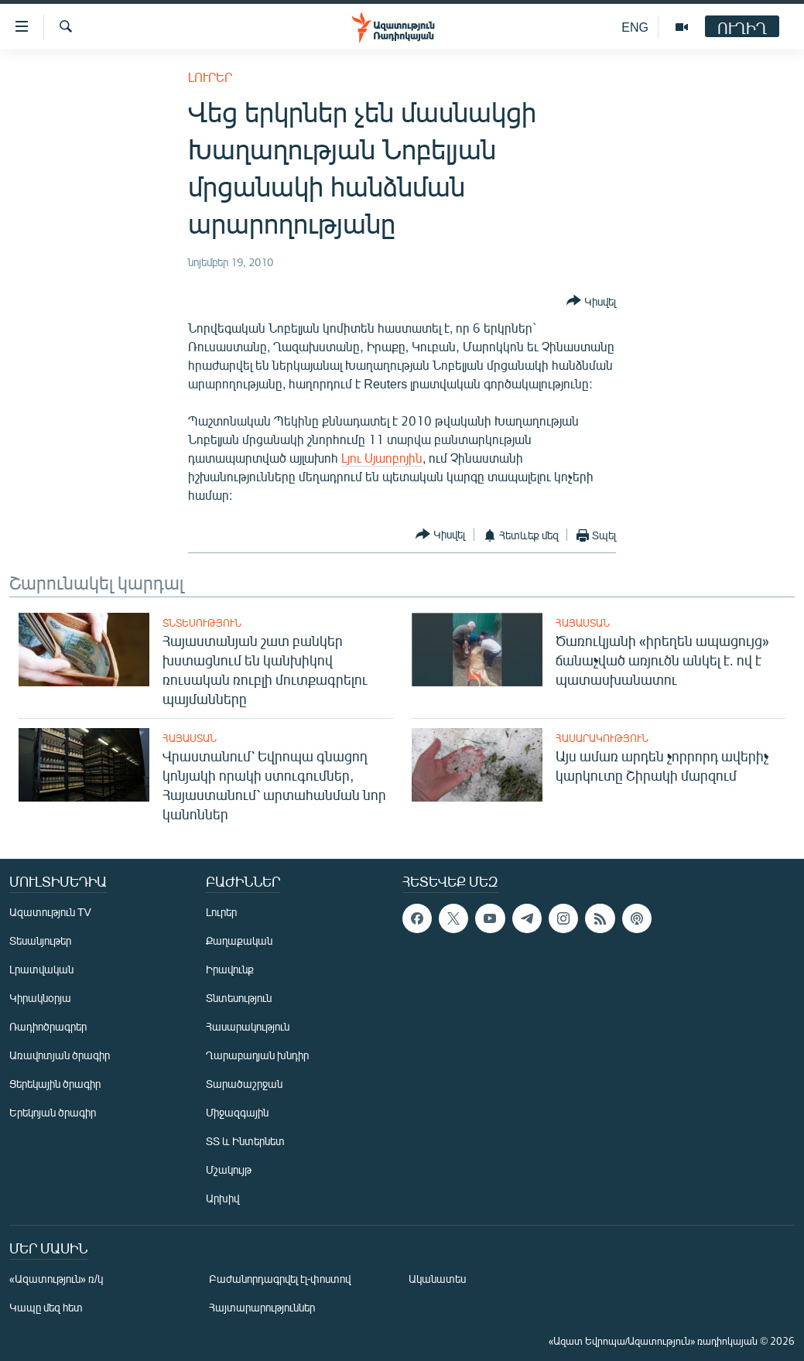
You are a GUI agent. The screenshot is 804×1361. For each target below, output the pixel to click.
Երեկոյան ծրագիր (52, 1112)
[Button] (591, 301)
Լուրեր (210, 77)
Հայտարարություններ (262, 1307)
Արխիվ (222, 1198)
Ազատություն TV (50, 911)
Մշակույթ (228, 1169)
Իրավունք (230, 969)
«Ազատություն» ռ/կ (56, 1278)
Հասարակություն (602, 738)
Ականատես (437, 1278)
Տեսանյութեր (40, 940)
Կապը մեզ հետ (46, 1307)
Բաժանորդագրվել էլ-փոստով (280, 1278)
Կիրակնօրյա (40, 997)
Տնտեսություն (202, 623)
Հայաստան (583, 623)
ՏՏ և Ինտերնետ (245, 1140)
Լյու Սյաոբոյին (382, 457)
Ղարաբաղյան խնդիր (257, 1055)
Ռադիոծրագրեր (48, 1026)
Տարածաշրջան (244, 1083)
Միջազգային (237, 1112)
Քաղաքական (239, 940)
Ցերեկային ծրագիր (55, 1083)
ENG (634, 26)
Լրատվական (41, 969)
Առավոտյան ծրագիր (59, 1055)
